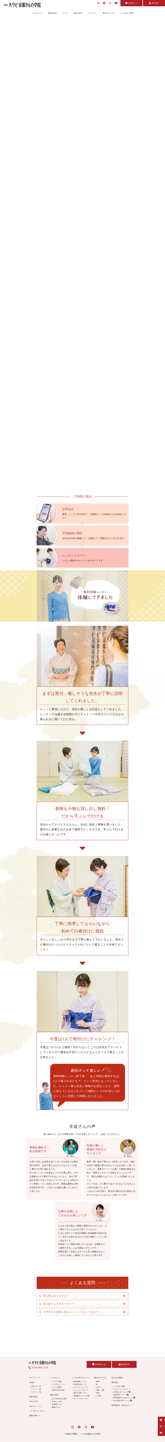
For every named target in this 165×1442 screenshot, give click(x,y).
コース (65, 13)
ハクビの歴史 (57, 1387)
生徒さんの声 (57, 1402)
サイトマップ (34, 1378)
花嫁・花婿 (100, 1390)
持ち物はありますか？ (54, 1295)
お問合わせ (127, 4)
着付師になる (57, 1404)
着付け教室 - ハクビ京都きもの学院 (83, 1434)
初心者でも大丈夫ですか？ (56, 1304)
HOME (32, 1382)
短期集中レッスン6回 (81, 1396)
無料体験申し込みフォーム (123, 1398)
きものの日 (33, 1401)
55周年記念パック (80, 1384)
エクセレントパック (81, 1387)
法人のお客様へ (117, 1378)
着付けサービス (109, 13)
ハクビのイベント (58, 1384)
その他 (98, 1396)
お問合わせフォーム (120, 1392)
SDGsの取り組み (58, 1390)
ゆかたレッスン (35, 1406)
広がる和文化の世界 (59, 1399)
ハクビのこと (37, 13)
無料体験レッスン (80, 1381)
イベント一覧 (36, 1389)
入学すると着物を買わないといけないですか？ (69, 1312)
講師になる (56, 1407)
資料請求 (152, 4)
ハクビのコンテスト (37, 1411)
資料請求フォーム (120, 1395)
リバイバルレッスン (81, 1399)
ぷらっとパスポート (81, 1390)
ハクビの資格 (57, 1381)
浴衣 (97, 1393)
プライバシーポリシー (121, 1389)
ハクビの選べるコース (80, 1378)
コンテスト (92, 13)
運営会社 (114, 1382)
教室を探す (77, 13)
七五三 (98, 1387)
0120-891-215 (38, 1367)
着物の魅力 (52, 13)
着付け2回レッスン (81, 1393)
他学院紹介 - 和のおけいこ (122, 1405)
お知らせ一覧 (36, 1386)
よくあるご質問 (127, 13)
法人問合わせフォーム (121, 1401)
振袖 (97, 1381)
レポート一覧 (36, 1392)
